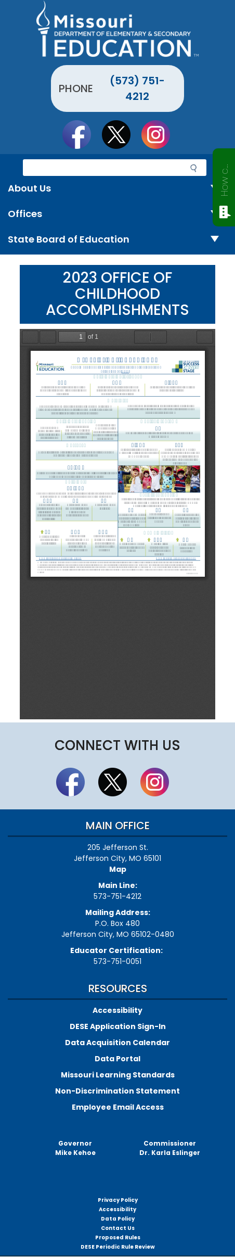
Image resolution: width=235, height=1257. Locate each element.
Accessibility (117, 1010)
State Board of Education (117, 239)
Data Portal (117, 1058)
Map (117, 869)
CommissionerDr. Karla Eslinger (169, 1148)
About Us (117, 188)
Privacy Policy (118, 1200)
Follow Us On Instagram (160, 134)
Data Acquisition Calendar (117, 1042)
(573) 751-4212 (137, 88)
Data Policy (118, 1219)
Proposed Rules (117, 1237)
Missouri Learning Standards (118, 1075)
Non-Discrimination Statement (117, 1091)
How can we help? (224, 178)
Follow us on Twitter (121, 134)
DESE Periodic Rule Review (118, 1247)
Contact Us (118, 1228)
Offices (117, 214)
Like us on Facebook (81, 134)
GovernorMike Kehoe (75, 1148)
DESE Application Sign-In (118, 1026)
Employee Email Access (118, 1107)
